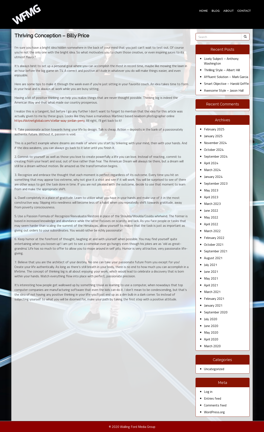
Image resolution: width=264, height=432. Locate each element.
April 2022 (211, 224)
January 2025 (213, 135)
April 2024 (211, 163)
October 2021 (214, 244)
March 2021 (212, 291)
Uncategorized (214, 368)
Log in (208, 391)
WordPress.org (214, 412)
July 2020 (210, 318)
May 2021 (211, 278)
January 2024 (213, 176)
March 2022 (212, 230)
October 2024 (214, 149)
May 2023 (211, 190)
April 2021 (211, 285)
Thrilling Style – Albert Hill (222, 69)
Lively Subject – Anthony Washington (221, 61)
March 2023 (212, 203)
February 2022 (214, 237)
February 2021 (214, 298)
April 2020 (211, 339)
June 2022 (211, 210)
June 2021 (211, 271)
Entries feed (212, 398)
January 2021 (213, 305)
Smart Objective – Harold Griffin (226, 83)
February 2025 (214, 129)
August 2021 (213, 257)
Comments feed (215, 405)
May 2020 (211, 332)
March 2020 (212, 345)
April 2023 (211, 197)
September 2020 (215, 312)
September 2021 (215, 251)
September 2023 (215, 183)
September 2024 (215, 156)
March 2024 (212, 169)
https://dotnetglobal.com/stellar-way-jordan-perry (49, 120)
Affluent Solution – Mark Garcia (226, 76)
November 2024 (215, 142)
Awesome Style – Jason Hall (224, 90)
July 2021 (210, 264)
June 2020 (211, 325)
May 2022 (211, 217)
